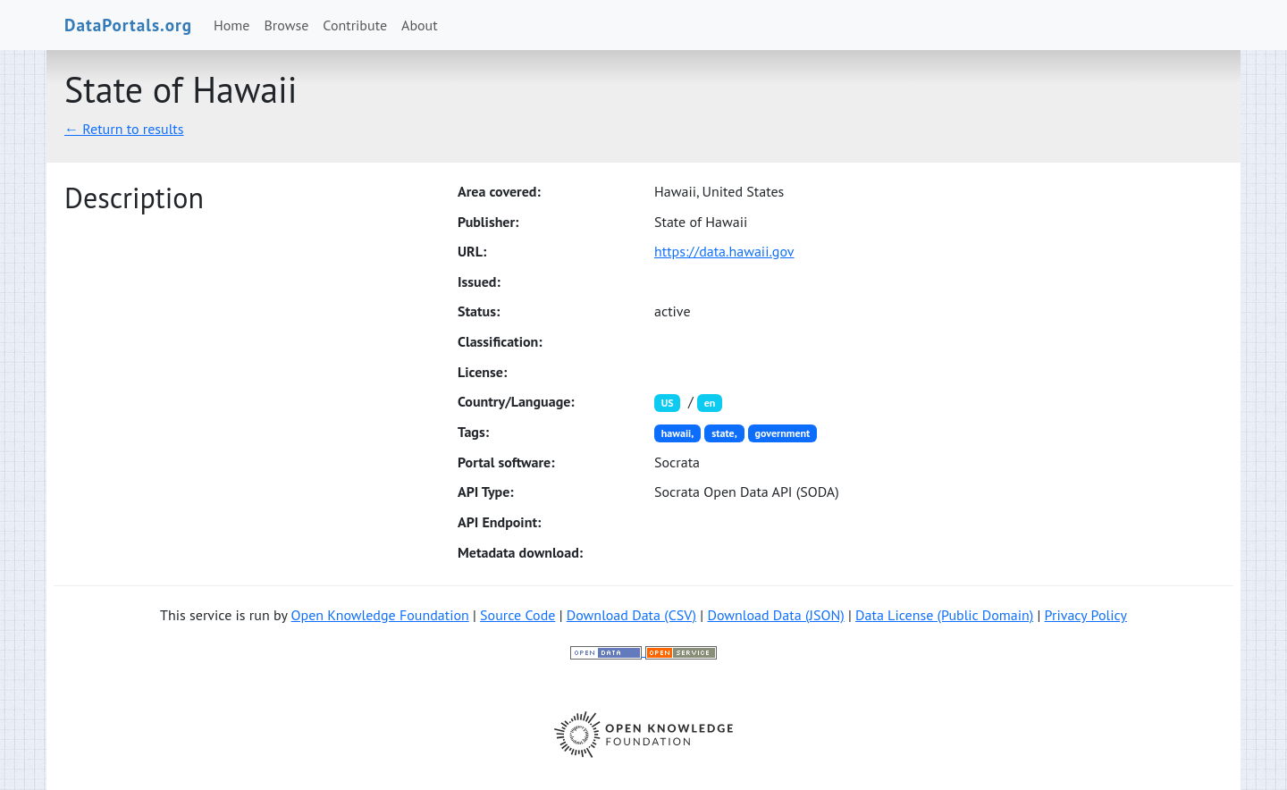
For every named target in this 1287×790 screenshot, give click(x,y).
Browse (287, 25)
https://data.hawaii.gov (724, 251)
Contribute (355, 25)
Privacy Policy (1086, 615)
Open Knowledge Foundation (380, 615)
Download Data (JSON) (775, 615)
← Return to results (124, 129)
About (419, 25)
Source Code (517, 615)
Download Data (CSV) (631, 615)
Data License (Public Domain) (944, 615)
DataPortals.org (128, 24)
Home (231, 25)
